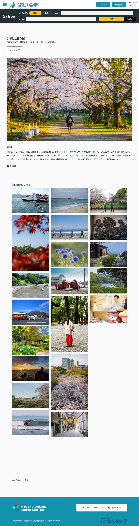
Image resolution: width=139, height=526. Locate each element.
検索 (111, 19)
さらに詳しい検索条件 (130, 19)
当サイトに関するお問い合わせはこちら (102, 507)
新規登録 (118, 4)
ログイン (103, 5)
